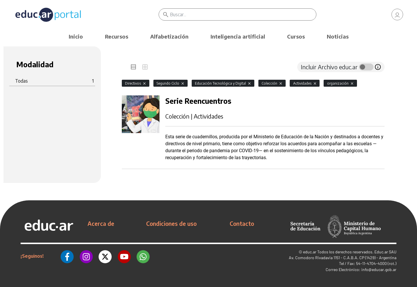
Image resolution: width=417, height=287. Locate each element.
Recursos (116, 36)
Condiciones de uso (171, 223)
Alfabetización (169, 36)
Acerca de (101, 223)
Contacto (242, 223)
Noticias (338, 36)
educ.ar (309, 251)
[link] (397, 14)
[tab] (133, 67)
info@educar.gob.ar (378, 269)
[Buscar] (243, 14)
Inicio (76, 36)
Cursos (296, 36)
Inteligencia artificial (238, 36)
